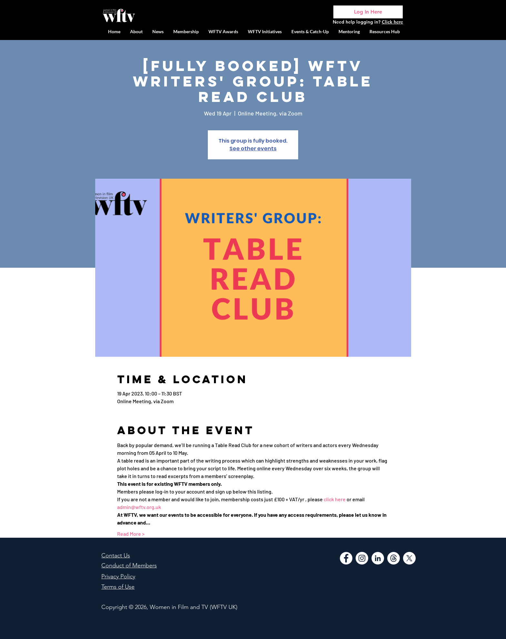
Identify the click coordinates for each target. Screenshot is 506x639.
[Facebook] (346, 558)
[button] (265, 31)
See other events (253, 148)
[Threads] (393, 558)
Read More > (131, 534)
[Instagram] (362, 558)
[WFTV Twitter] (409, 558)
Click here (392, 22)
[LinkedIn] (377, 558)
